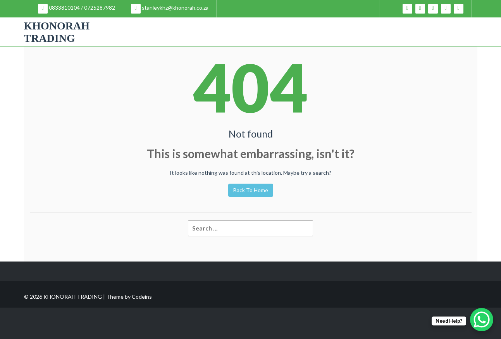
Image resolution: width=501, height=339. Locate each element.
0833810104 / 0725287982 (76, 9)
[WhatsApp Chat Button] (481, 319)
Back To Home (250, 190)
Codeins (142, 296)
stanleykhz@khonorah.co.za (169, 9)
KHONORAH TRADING (57, 32)
